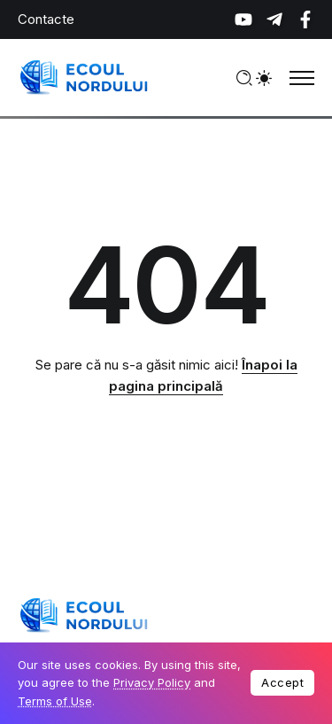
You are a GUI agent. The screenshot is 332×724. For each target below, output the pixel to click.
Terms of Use (55, 701)
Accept (282, 682)
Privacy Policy (151, 682)
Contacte (46, 19)
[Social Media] (243, 19)
